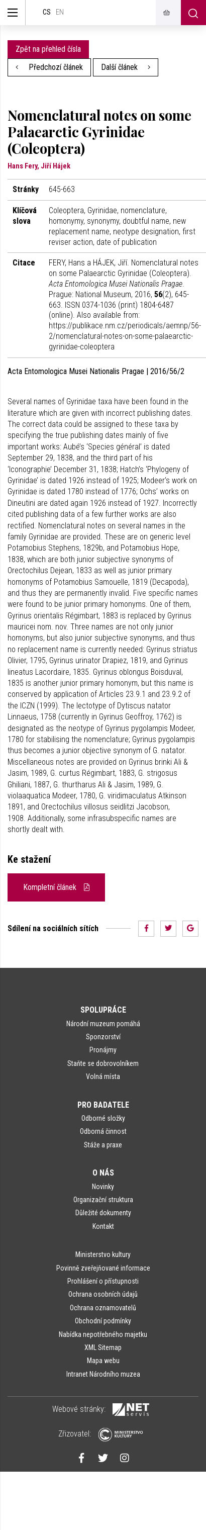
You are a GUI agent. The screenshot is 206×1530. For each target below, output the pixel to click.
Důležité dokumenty (103, 1213)
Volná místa (103, 1076)
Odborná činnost (103, 1131)
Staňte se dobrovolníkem (103, 1063)
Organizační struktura (103, 1200)
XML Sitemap (103, 1347)
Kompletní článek (56, 887)
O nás (103, 1173)
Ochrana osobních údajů (103, 1294)
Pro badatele (103, 1105)
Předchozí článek (49, 67)
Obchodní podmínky (103, 1321)
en (60, 12)
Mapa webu (103, 1361)
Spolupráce (103, 1010)
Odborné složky (103, 1118)
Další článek (126, 67)
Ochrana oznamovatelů (103, 1308)
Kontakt (103, 1226)
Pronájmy (103, 1050)
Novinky (103, 1187)
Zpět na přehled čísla (48, 49)
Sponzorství (103, 1037)
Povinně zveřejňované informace (103, 1268)
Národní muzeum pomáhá (103, 1024)
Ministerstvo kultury (103, 1254)
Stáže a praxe (103, 1145)
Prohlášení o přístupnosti (103, 1281)
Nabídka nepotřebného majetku (103, 1334)
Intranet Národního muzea (103, 1374)
